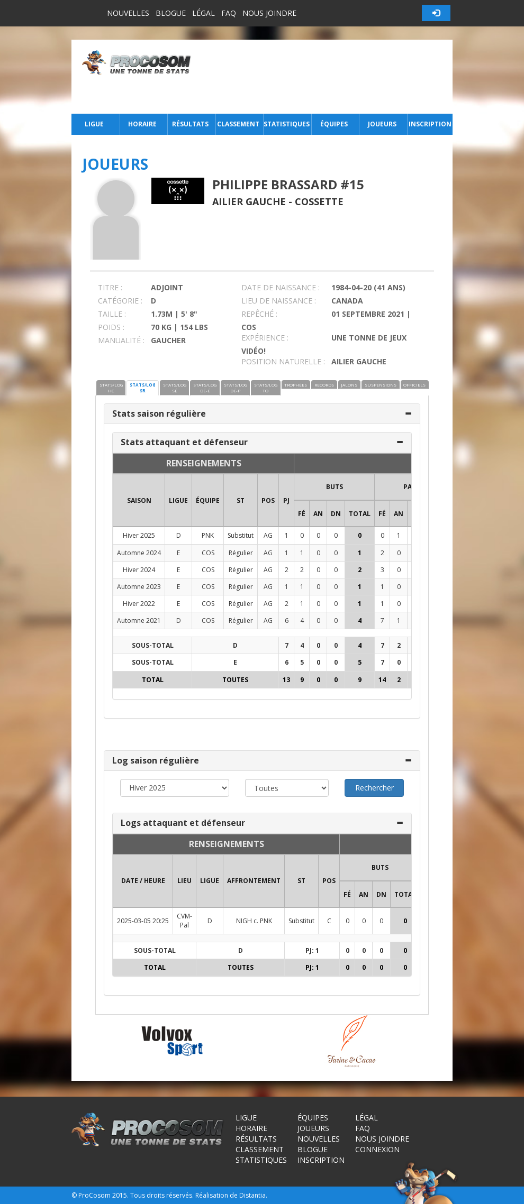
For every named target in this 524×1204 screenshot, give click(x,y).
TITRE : (110, 287)
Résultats (190, 124)
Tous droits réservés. (162, 1195)
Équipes (334, 124)
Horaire (142, 124)
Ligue (94, 124)
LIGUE (178, 500)
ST (241, 500)
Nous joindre (269, 13)
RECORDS (324, 385)
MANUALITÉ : (121, 340)
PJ (286, 500)
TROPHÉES (295, 385)
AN (318, 513)
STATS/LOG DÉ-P (235, 387)
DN (336, 513)
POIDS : (111, 327)
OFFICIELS (414, 385)
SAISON (139, 500)
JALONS (349, 385)
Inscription (430, 124)
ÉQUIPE (208, 500)
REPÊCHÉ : (259, 314)
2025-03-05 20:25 (143, 920)
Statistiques (286, 124)
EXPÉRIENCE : (264, 338)
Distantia (252, 1195)
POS (268, 500)
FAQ (228, 13)
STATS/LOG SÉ (174, 387)
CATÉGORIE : (120, 301)
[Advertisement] (324, 76)
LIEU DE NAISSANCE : (278, 301)
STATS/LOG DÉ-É (204, 387)
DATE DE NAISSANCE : (280, 287)
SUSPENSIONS (380, 385)
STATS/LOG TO (265, 387)
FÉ (301, 513)
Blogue (171, 13)
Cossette (319, 201)
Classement (238, 124)
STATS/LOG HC (111, 387)
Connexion (377, 1149)
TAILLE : (112, 314)
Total (360, 513)
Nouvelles (128, 13)
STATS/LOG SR (143, 387)
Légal (203, 13)
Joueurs (382, 124)
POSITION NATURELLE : (283, 361)
